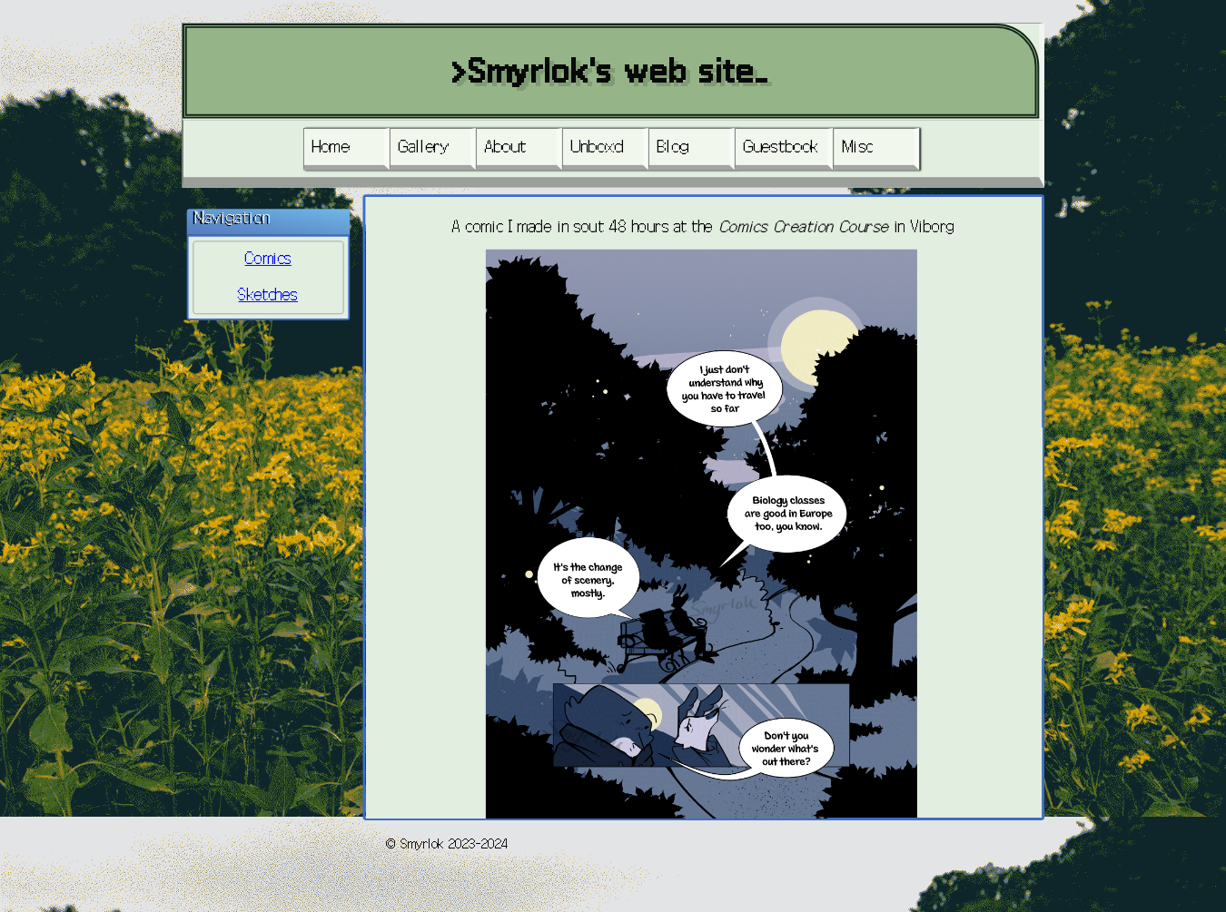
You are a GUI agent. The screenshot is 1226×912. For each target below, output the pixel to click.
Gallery (424, 146)
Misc (859, 146)
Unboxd (597, 146)
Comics (268, 259)
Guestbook (781, 146)
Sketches (268, 295)
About (506, 146)
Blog (672, 146)
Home (331, 146)
